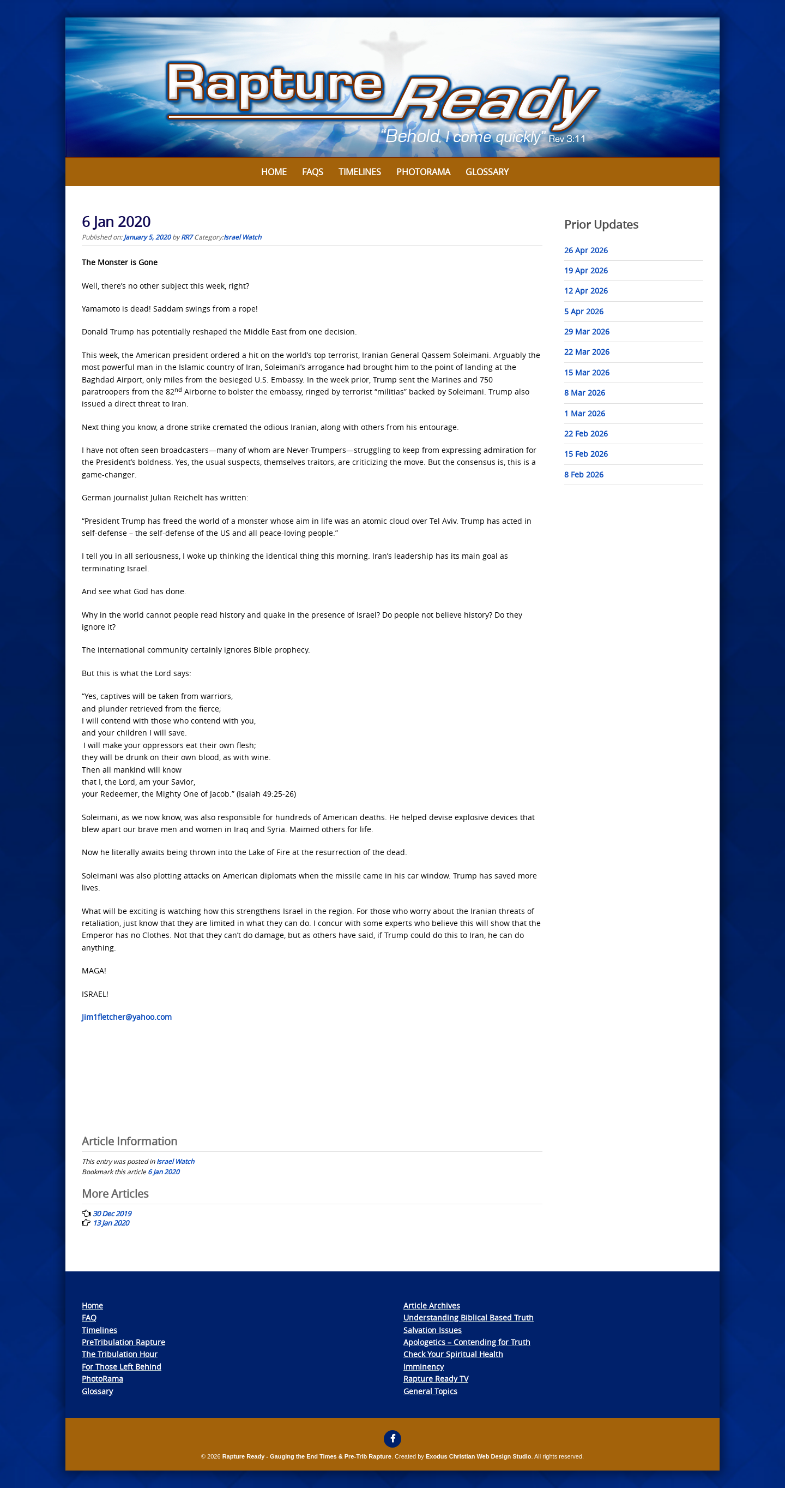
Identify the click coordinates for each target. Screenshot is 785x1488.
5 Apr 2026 (583, 311)
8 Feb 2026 (583, 474)
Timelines (360, 172)
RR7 (186, 236)
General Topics (430, 1391)
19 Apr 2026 (586, 270)
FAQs (312, 172)
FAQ (89, 1317)
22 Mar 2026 (586, 351)
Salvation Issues (432, 1330)
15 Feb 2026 (586, 454)
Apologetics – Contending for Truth (466, 1342)
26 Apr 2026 (586, 250)
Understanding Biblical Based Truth (468, 1317)
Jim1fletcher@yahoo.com (127, 1017)
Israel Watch (242, 236)
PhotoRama (102, 1378)
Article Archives (431, 1305)
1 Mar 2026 (584, 413)
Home (274, 172)
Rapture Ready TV (435, 1378)
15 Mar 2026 (586, 372)
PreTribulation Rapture (123, 1342)
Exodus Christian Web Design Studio (479, 1456)
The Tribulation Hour (120, 1354)
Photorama (423, 172)
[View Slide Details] (392, 87)
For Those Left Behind (121, 1366)
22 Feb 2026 (586, 433)
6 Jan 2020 (163, 1171)
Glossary (487, 172)
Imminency (423, 1366)
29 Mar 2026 (586, 331)
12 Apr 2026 (586, 290)
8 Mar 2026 (584, 392)
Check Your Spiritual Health (453, 1354)
